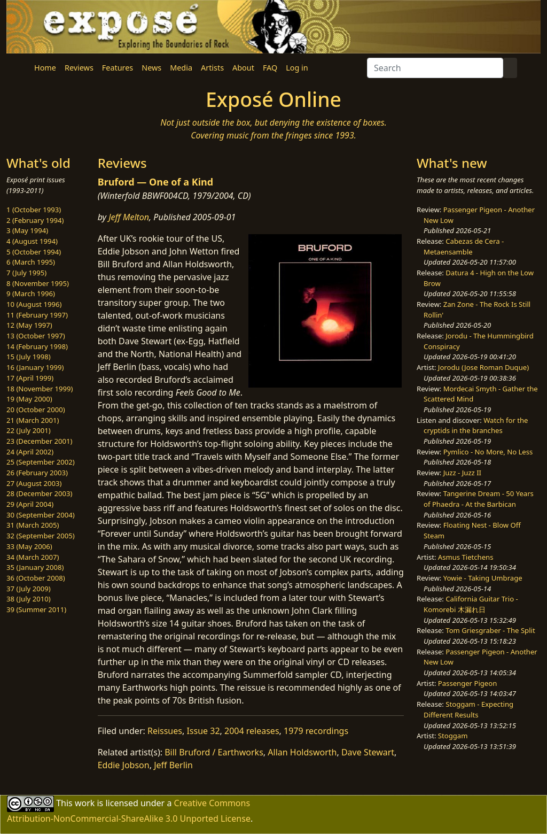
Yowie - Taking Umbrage (482, 578)
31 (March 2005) (32, 525)
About (243, 68)
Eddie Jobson (124, 765)
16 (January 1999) (35, 367)
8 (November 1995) (37, 283)
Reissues (164, 731)
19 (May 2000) (29, 399)
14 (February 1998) (37, 346)
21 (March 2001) (32, 420)
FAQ (270, 68)
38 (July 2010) (28, 599)
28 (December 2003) (39, 493)
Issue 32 (203, 731)
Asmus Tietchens (466, 557)
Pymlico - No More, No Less (488, 452)
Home (45, 68)
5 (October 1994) (33, 252)
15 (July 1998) (28, 356)
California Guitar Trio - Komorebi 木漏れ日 (471, 604)
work (85, 803)
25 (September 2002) (40, 462)
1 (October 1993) (33, 209)
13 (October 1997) (35, 336)
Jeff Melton (128, 217)
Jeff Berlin (173, 765)
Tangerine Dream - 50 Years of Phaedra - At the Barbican (479, 499)
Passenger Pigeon (467, 683)
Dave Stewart (367, 752)
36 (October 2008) (35, 578)
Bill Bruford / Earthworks (214, 752)
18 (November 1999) (39, 388)
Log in (297, 68)
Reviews (79, 68)
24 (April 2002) (29, 452)
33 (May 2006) (29, 546)
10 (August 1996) (33, 304)
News (151, 68)
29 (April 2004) (29, 504)
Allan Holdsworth (302, 752)
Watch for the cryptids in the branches (476, 425)
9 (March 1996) (30, 293)
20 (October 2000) (35, 409)
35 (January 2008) (35, 567)
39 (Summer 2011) (36, 609)
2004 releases (251, 731)
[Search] (435, 68)
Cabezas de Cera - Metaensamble (464, 246)
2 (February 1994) (35, 220)
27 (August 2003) (33, 483)
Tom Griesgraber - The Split (490, 630)
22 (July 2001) (28, 430)
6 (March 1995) (30, 262)
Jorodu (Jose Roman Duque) (483, 367)
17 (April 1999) (29, 378)
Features (117, 68)
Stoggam (453, 735)
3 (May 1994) (27, 230)
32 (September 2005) (40, 535)
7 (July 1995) (26, 272)
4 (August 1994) (32, 241)
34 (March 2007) (32, 557)
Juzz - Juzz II (462, 472)
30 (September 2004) (40, 515)
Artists (212, 68)
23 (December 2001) (39, 441)
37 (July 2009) (28, 588)
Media (181, 68)
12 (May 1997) (29, 325)
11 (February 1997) (37, 315)
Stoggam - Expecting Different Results (468, 709)
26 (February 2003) (37, 472)
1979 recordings (316, 731)
